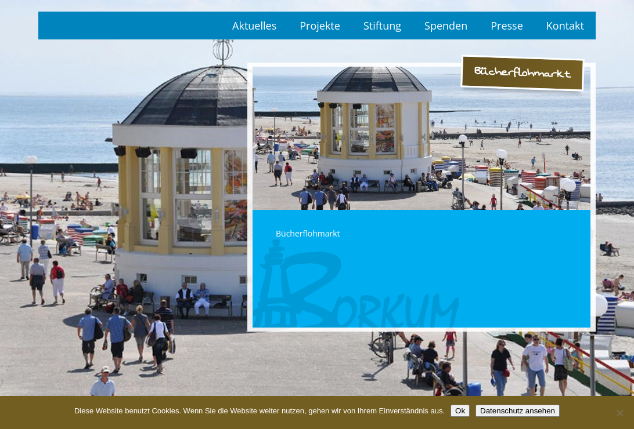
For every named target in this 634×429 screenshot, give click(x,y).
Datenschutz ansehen (517, 410)
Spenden (445, 25)
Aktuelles (254, 25)
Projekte (320, 25)
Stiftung (382, 25)
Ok (460, 410)
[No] (619, 413)
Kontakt (565, 25)
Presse (507, 25)
